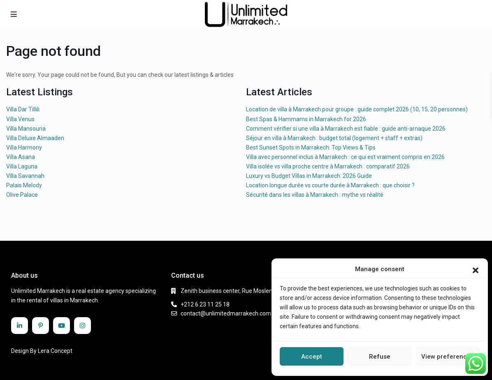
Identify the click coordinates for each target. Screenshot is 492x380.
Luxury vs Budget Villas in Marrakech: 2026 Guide (309, 176)
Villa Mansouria (26, 128)
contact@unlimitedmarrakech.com (226, 313)
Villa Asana (20, 157)
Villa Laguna (21, 166)
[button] (475, 269)
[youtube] (61, 325)
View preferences (447, 356)
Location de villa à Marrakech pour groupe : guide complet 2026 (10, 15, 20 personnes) (357, 109)
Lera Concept (55, 351)
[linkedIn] (19, 325)
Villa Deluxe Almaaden (35, 138)
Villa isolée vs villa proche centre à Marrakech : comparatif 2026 (328, 166)
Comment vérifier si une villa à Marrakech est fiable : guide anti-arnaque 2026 (346, 128)
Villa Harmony (24, 147)
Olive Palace (22, 194)
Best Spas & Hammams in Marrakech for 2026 (306, 119)
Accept (311, 356)
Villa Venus (20, 119)
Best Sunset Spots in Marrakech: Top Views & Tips (311, 147)
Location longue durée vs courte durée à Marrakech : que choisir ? (330, 185)
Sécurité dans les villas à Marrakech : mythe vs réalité (314, 194)
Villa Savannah (25, 176)
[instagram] (82, 325)
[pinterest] (40, 325)
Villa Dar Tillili (22, 109)
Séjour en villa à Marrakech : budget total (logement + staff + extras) (334, 138)
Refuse (379, 356)
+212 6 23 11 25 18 (205, 304)
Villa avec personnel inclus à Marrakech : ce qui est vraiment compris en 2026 (345, 157)
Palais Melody (24, 185)
